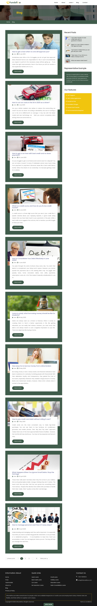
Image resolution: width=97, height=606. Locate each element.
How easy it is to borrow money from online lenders (32, 366)
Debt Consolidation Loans (58, 585)
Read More (18, 71)
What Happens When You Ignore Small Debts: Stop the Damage (33, 473)
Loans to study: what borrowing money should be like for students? (33, 314)
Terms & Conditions (86, 602)
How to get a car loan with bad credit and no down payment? (31, 154)
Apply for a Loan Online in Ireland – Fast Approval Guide (80, 45)
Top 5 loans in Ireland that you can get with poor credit (80, 50)
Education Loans (55, 582)
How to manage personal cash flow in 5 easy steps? (32, 526)
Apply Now (48, 604)
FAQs (6, 580)
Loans (71, 2)
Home (56, 2)
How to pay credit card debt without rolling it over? (31, 419)
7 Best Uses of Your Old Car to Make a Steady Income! (79, 55)
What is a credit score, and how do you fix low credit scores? (31, 207)
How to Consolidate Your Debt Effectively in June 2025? (30, 259)
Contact (85, 2)
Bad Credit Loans (36, 580)
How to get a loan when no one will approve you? (31, 52)
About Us (8, 585)
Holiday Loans (54, 580)
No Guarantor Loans (37, 585)
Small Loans (53, 577)
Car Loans (34, 582)
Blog (77, 2)
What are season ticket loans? (79, 60)
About (63, 2)
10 (36, 558)
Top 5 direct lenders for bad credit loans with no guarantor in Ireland (78, 39)
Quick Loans (34, 577)
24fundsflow (19, 602)
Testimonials (9, 582)
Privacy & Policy (10, 591)
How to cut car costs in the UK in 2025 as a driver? (31, 102)
